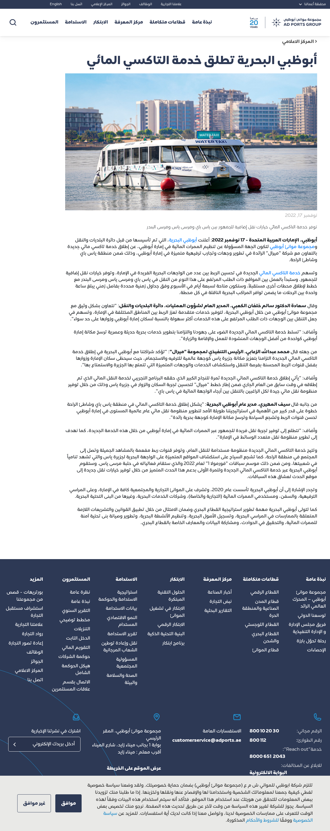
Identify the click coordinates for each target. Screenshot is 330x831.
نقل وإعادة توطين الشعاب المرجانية (119, 647)
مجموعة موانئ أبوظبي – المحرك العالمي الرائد (309, 599)
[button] (68, 803)
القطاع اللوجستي (262, 625)
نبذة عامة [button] (202, 22)
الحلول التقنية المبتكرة (171, 596)
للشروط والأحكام (262, 820)
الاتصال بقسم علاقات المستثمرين (71, 686)
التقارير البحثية (218, 611)
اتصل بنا (76, 4)
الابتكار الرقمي (171, 625)
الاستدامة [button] (76, 22)
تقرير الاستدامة (122, 634)
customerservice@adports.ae (206, 740)
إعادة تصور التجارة (25, 643)
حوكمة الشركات (74, 657)
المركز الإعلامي (101, 4)
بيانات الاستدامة (121, 608)
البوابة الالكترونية (268, 773)
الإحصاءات (316, 650)
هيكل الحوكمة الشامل (76, 670)
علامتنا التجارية (171, 4)
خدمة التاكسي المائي (279, 273)
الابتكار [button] (100, 22)
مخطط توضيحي (74, 620)
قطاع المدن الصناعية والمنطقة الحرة (260, 609)
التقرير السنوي (76, 611)
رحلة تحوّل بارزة (311, 641)
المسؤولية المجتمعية (126, 663)
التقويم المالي (76, 648)
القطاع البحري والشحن (265, 638)
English (56, 4)
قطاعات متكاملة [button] (167, 22)
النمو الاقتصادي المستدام (122, 621)
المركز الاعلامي (299, 42)
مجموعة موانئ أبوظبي (292, 247)
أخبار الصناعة (220, 592)
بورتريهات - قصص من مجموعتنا (25, 596)
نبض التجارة (221, 602)
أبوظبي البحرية (183, 240)
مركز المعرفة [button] (128, 22)
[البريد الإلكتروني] (44, 744)
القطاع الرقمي (264, 592)
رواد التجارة (32, 634)
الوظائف (145, 4)
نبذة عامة (80, 602)
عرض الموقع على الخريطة (134, 768)
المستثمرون (44, 22)
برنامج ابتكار (173, 643)
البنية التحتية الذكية (166, 634)
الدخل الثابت (78, 638)
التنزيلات (82, 629)
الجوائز (125, 4)
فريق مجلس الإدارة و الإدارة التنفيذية (307, 628)
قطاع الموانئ (265, 650)
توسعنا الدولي (312, 616)
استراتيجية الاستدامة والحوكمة (117, 596)
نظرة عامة (80, 592)
